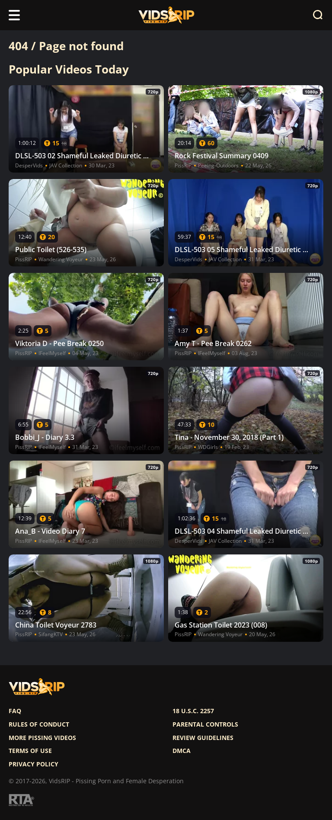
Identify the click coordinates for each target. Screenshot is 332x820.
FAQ (15, 711)
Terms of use (30, 751)
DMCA (181, 751)
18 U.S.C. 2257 (193, 711)
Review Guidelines (202, 738)
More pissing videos (42, 738)
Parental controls (205, 724)
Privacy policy (33, 764)
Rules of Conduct (39, 724)
